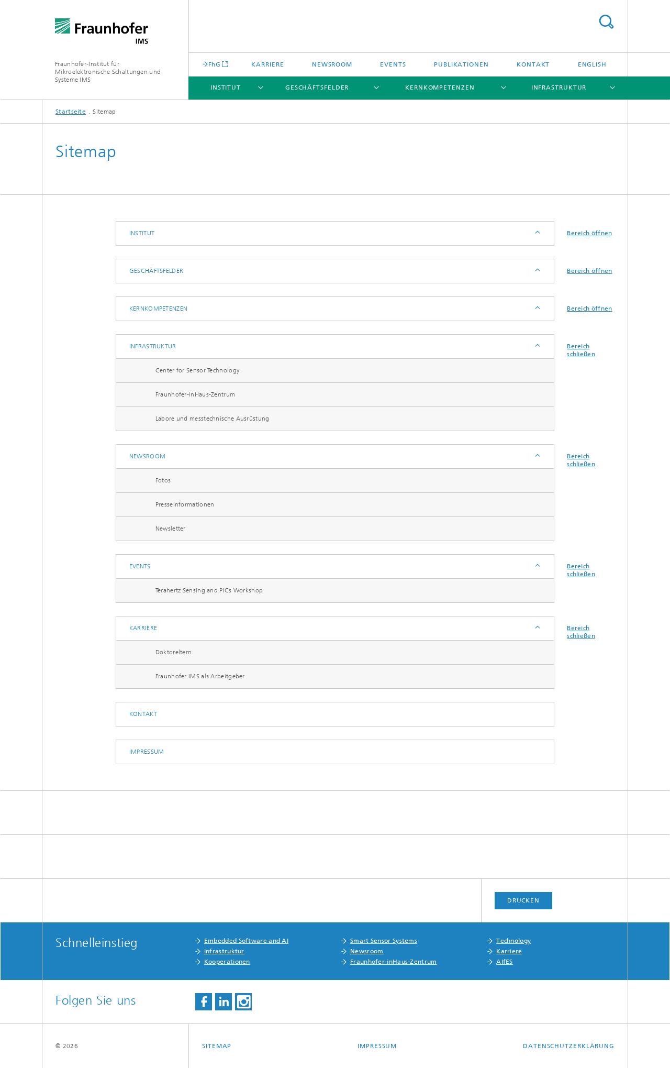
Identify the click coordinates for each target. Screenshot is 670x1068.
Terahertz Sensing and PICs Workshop (209, 590)
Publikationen (461, 64)
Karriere (267, 64)
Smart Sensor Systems (383, 940)
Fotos (163, 480)
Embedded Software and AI (246, 940)
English (592, 64)
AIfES (504, 961)
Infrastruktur (559, 87)
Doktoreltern (173, 652)
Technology (513, 940)
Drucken (523, 900)
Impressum (146, 751)
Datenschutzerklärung (569, 1046)
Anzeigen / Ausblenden (537, 233)
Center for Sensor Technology (197, 370)
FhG (214, 64)
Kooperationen (227, 961)
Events (393, 64)
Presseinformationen (185, 504)
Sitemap (216, 1046)
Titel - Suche (606, 21)
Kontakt (533, 64)
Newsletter (170, 528)
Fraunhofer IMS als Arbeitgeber (200, 676)
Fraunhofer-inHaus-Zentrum (195, 394)
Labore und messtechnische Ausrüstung (212, 418)
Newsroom (332, 64)
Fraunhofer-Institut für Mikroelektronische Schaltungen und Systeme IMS (108, 71)
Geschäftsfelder (317, 87)
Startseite (70, 111)
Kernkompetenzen (440, 87)
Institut (225, 87)
